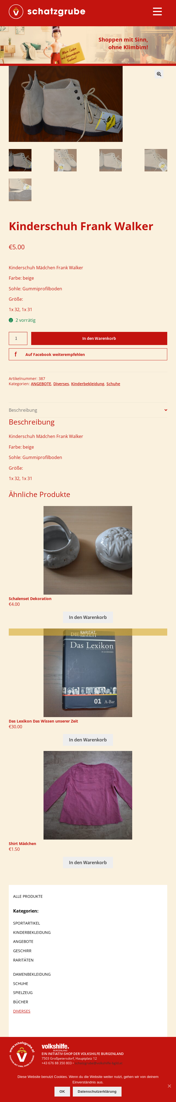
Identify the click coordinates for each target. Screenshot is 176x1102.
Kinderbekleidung (87, 383)
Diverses (61, 383)
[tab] (88, 409)
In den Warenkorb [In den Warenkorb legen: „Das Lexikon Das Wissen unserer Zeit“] (88, 740)
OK (62, 1091)
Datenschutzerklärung (97, 1091)
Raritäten (23, 960)
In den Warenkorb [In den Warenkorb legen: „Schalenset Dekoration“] (88, 617)
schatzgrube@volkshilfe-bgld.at (98, 1062)
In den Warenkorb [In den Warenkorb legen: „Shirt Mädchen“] (88, 862)
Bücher (20, 1001)
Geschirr (22, 950)
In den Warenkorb (99, 338)
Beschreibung (23, 410)
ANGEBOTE (41, 383)
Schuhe (113, 383)
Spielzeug (23, 992)
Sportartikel (26, 922)
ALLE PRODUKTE (28, 896)
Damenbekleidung (32, 974)
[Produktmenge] (18, 338)
